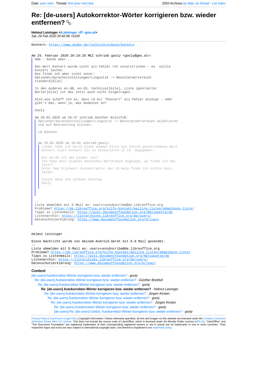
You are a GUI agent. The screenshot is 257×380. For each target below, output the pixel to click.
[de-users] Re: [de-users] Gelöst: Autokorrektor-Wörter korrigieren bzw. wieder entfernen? (118, 361)
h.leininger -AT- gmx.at (78, 32)
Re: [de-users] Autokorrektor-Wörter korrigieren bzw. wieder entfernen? (85, 329)
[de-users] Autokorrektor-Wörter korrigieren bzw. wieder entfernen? (79, 325)
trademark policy (162, 376)
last (90, 3)
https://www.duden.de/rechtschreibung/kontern (91, 45)
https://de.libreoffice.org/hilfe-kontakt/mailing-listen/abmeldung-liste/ (124, 245)
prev (43, 3)
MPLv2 (200, 370)
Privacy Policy (40, 367)
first (70, 3)
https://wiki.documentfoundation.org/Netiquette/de (124, 250)
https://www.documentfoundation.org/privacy (118, 259)
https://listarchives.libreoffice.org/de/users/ (106, 254)
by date (188, 3)
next (50, 3)
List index (219, 3)
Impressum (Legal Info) (63, 367)
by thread (202, 3)
